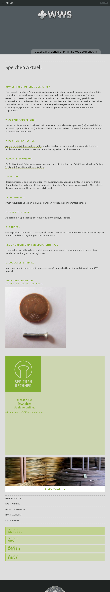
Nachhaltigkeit (14, 515)
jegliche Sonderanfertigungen (71, 203)
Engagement (12, 520)
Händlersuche (13, 498)
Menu (7, 3)
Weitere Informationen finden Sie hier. (24, 167)
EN (102, 3)
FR (106, 3)
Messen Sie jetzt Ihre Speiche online (23, 146)
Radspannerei (12, 504)
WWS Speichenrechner (20, 131)
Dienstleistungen (15, 509)
